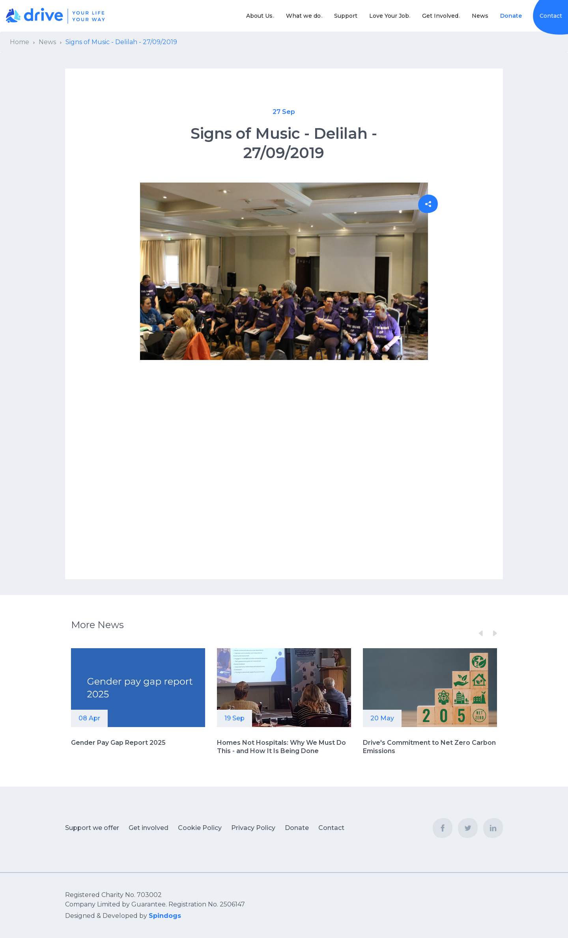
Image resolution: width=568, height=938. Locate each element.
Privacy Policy (253, 828)
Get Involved (436, 15)
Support (336, 15)
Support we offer (92, 828)
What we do (290, 15)
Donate (511, 15)
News (480, 15)
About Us (241, 15)
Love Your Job (380, 15)
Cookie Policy (200, 828)
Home (19, 42)
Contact (551, 15)
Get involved (148, 828)
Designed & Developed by (123, 915)
